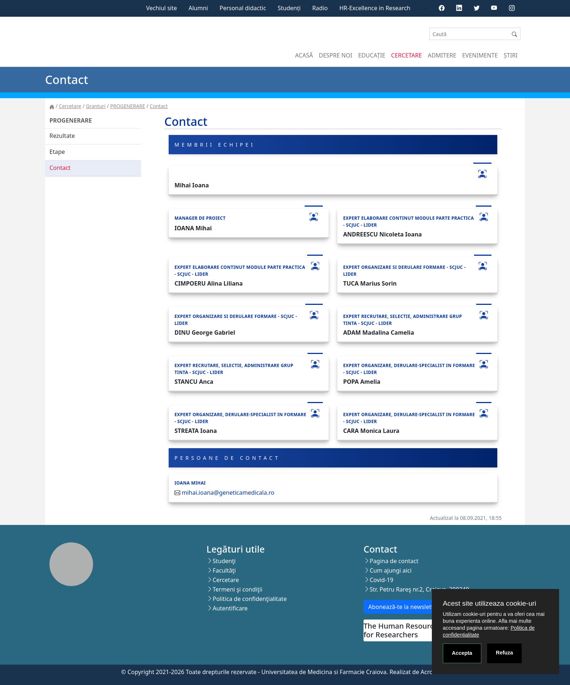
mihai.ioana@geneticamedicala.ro (228, 493)
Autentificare (230, 608)
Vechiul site (161, 8)
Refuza (504, 653)
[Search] (469, 34)
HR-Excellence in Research (375, 8)
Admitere (442, 55)
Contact (159, 106)
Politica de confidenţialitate (250, 599)
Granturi (95, 106)
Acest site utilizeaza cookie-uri (489, 603)
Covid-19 (381, 580)
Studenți (289, 8)
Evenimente (480, 55)
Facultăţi (224, 570)
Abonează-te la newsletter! (404, 607)
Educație (371, 55)
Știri (511, 55)
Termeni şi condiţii (237, 589)
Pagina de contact (394, 561)
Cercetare (406, 55)
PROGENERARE (127, 106)
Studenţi (224, 561)
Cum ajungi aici (391, 570)
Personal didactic (243, 8)
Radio (320, 8)
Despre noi (335, 55)
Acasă (304, 55)
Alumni (198, 8)
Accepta (462, 653)
